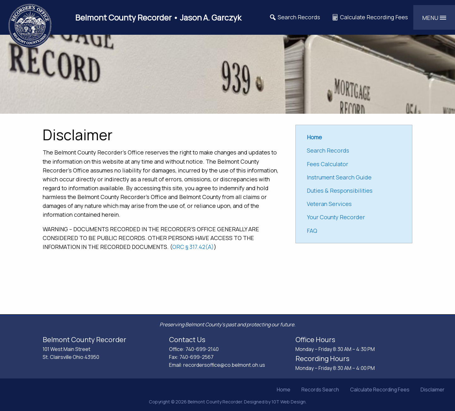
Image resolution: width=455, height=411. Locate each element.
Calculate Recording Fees (369, 17)
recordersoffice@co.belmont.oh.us (224, 364)
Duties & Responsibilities (340, 190)
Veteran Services (329, 204)
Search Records (294, 17)
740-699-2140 (202, 349)
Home (283, 389)
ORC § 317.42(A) (193, 247)
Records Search (320, 389)
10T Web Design (288, 402)
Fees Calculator (327, 164)
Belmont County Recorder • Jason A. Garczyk (158, 17)
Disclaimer (433, 389)
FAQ (312, 230)
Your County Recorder (336, 217)
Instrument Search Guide (339, 177)
